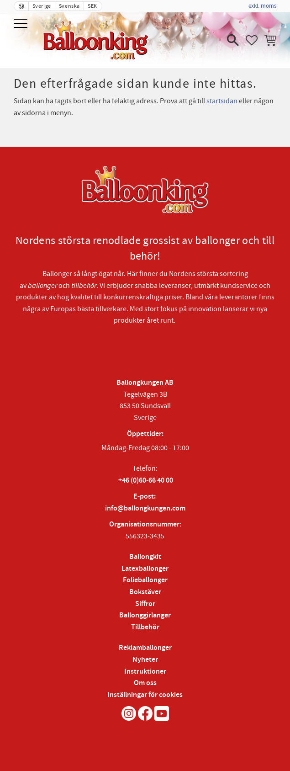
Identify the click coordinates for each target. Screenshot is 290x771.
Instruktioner (145, 671)
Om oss (145, 683)
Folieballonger (145, 580)
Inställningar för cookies (145, 695)
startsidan (221, 101)
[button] (22, 24)
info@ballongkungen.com (145, 508)
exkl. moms (262, 6)
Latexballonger (145, 569)
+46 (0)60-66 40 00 (145, 480)
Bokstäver (145, 592)
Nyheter (145, 660)
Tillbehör (145, 627)
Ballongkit (145, 557)
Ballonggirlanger (145, 615)
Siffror (145, 604)
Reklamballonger (145, 648)
